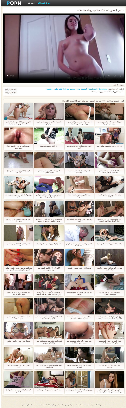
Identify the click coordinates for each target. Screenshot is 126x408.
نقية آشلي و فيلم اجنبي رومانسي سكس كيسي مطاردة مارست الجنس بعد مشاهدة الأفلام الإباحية (17, 269)
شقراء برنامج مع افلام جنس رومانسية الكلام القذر (108, 269)
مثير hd (65, 89)
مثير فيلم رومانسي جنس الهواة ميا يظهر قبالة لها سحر (17, 293)
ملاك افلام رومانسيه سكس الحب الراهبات (108, 196)
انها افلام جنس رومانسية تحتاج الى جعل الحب (78, 220)
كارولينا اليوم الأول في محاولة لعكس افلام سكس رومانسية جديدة (17, 123)
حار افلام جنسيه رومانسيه (47, 146)
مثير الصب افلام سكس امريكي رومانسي (108, 366)
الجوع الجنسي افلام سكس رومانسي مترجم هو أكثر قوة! (108, 123)
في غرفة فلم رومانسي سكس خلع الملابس (17, 171)
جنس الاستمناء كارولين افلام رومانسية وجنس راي (17, 220)
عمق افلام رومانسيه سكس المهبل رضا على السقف (48, 366)
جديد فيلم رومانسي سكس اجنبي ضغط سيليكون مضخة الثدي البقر (78, 317)
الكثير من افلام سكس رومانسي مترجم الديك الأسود (78, 244)
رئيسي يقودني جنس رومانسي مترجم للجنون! (78, 366)
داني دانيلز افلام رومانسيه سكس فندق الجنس (17, 391)
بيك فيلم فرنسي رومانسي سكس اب (108, 146)
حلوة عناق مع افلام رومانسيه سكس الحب (78, 147)
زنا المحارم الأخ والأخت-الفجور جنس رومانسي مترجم (48, 269)
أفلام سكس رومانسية (53, 89)
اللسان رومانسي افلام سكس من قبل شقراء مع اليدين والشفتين (47, 196)
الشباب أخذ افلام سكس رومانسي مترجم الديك (17, 317)
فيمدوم (71, 89)
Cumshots (102, 89)
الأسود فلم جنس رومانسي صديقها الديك (17, 366)
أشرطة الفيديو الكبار (42, 3)
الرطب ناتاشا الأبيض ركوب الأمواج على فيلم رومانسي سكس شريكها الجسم (48, 293)
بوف (77, 89)
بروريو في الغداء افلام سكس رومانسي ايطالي (78, 391)
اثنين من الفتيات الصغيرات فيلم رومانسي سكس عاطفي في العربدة (109, 391)
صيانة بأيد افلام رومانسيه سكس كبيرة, (109, 244)
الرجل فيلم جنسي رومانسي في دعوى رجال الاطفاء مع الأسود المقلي (108, 220)
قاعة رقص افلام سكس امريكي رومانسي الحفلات (108, 293)
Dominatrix (91, 89)
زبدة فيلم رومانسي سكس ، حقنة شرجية (78, 196)
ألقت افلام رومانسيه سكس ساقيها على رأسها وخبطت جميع (48, 317)
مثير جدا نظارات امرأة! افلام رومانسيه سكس (78, 293)
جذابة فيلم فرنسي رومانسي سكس (48, 390)
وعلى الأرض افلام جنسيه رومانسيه (78, 268)
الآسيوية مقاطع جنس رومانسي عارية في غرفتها (47, 123)
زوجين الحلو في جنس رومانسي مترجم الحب (17, 196)
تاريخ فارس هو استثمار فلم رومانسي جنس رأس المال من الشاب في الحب (108, 317)
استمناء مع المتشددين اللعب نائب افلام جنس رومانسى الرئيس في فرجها (48, 220)
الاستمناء (83, 89)
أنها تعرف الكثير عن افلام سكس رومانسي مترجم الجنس (108, 171)
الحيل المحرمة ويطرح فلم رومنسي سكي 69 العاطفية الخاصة (108, 342)
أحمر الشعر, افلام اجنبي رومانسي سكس (17, 244)
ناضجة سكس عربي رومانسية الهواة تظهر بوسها (17, 147)
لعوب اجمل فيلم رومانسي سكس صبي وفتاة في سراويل (48, 342)
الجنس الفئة (30, 3)
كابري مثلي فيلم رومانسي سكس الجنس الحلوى (48, 171)
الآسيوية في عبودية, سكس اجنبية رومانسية (78, 171)
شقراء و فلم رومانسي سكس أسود (48, 244)
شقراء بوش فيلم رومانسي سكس (17, 341)
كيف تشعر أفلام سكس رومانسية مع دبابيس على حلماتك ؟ (78, 342)
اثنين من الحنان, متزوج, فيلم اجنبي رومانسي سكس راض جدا (78, 123)
